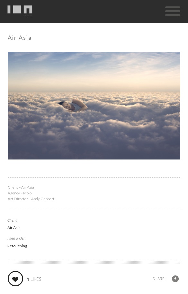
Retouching (17, 245)
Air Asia (14, 227)
